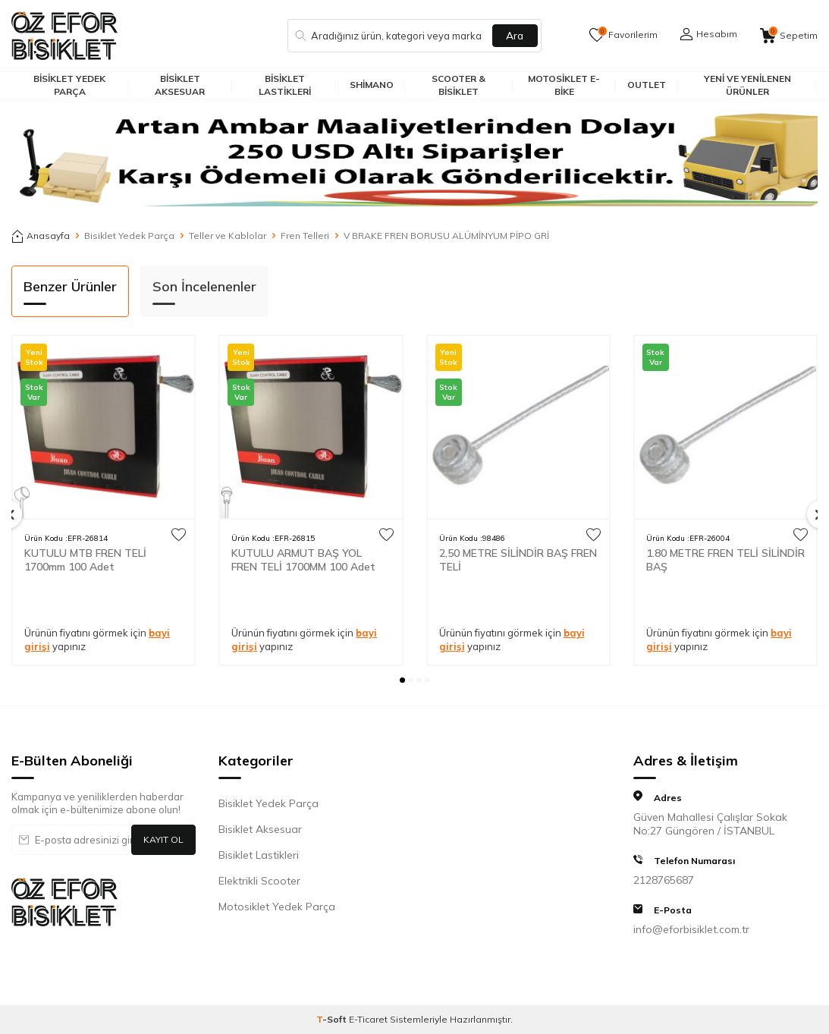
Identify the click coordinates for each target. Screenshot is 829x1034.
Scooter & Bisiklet (458, 84)
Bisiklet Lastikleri (285, 84)
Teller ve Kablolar (227, 235)
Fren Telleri (305, 235)
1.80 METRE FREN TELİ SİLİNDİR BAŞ (725, 560)
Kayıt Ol (163, 839)
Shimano (372, 84)
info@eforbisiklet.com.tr (691, 929)
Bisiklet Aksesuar (180, 84)
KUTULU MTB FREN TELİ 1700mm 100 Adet (85, 560)
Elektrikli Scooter (259, 881)
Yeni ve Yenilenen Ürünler (747, 84)
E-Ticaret (368, 1019)
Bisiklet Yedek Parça (69, 84)
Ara (515, 35)
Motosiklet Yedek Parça (276, 906)
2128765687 (663, 880)
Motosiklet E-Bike (564, 84)
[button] (402, 680)
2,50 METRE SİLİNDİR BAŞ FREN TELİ (518, 560)
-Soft (332, 1019)
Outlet (646, 84)
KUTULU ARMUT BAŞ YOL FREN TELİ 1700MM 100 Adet (303, 560)
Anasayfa (40, 236)
